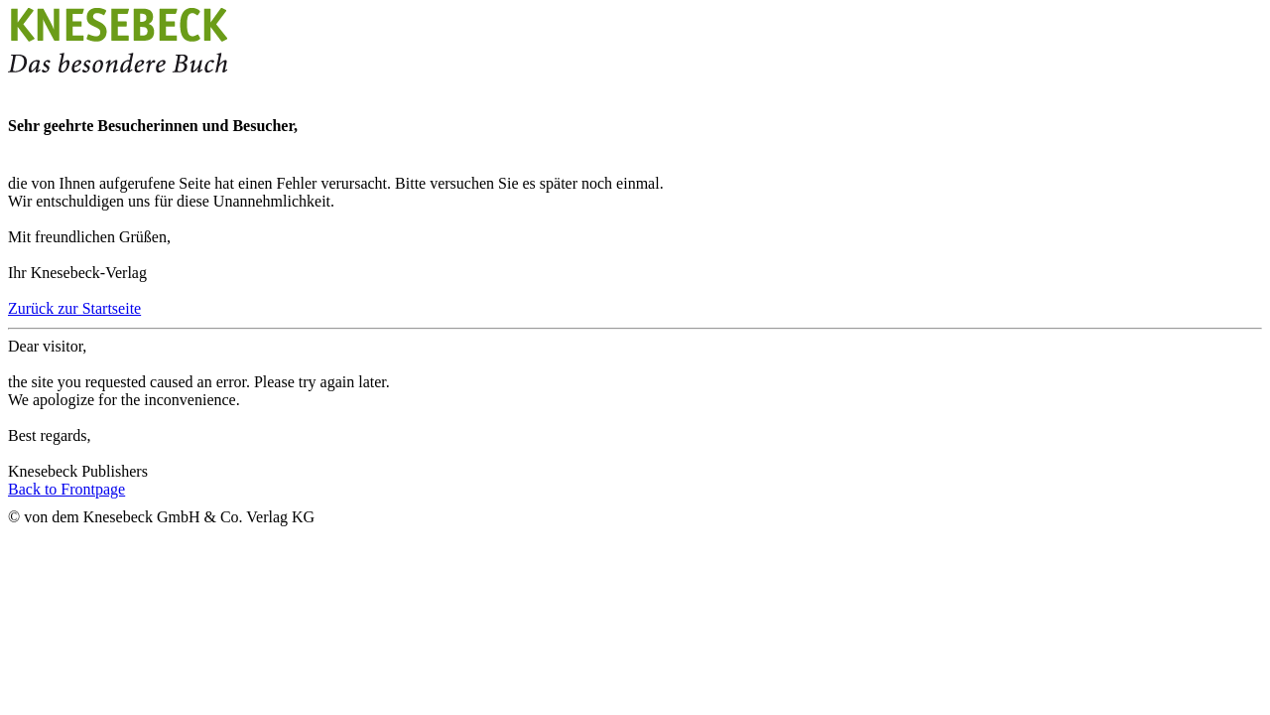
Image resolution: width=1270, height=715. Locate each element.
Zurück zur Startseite (74, 308)
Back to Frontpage (66, 489)
